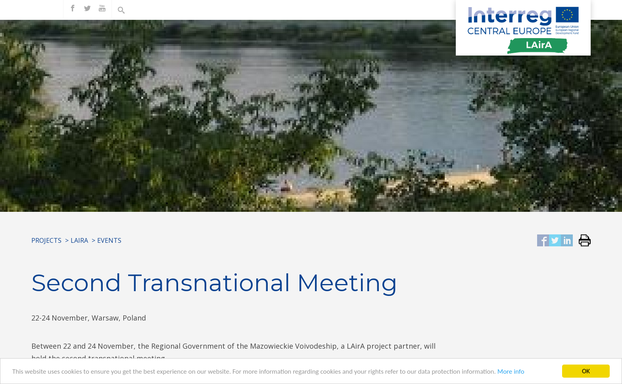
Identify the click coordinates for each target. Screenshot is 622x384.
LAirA (79, 240)
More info (510, 372)
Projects (46, 240)
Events (109, 240)
